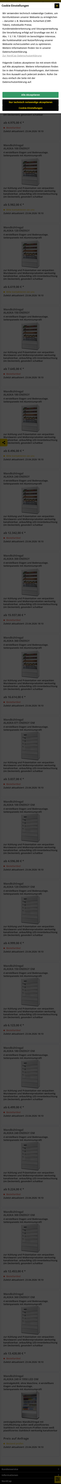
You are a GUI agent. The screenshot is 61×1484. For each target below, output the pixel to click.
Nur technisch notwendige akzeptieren (30, 102)
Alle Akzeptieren (30, 94)
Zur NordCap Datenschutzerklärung (22, 55)
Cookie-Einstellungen (30, 107)
